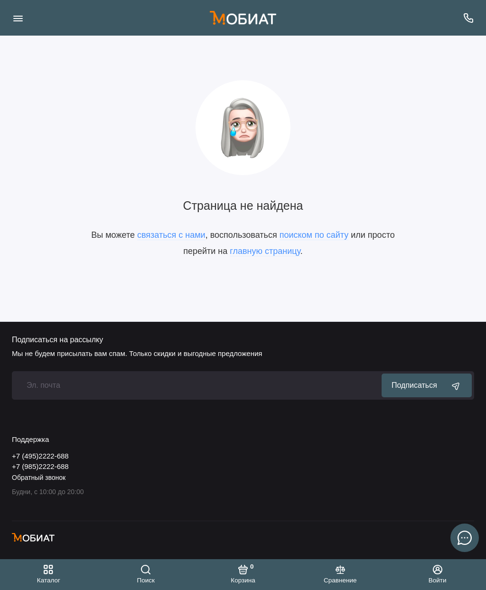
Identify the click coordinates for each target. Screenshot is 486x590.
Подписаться (427, 385)
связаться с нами (171, 235)
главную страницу (265, 251)
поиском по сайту (314, 235)
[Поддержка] (468, 18)
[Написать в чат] (464, 538)
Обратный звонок (38, 477)
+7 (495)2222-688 (40, 456)
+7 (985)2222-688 (40, 466)
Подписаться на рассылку (57, 340)
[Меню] (18, 18)
